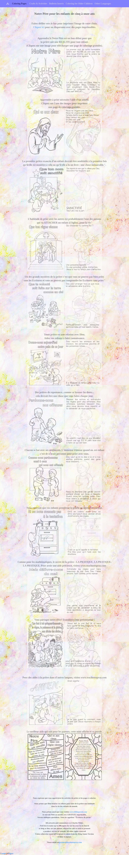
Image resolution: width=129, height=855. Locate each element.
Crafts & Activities (38, 3)
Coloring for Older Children (79, 3)
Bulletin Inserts (56, 3)
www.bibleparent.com (78, 812)
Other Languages (103, 3)
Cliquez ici (38, 27)
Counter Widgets (6, 853)
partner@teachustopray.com (70, 842)
